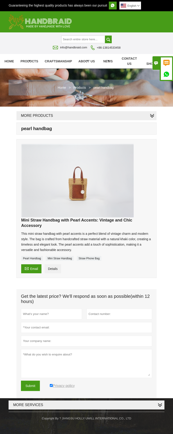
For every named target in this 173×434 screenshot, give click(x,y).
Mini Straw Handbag (60, 258)
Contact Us (129, 61)
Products (29, 61)
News (108, 61)
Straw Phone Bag (89, 258)
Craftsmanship (58, 61)
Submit (30, 386)
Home (9, 61)
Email (31, 268)
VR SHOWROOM (156, 61)
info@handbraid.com (73, 47)
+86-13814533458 (109, 47)
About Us (86, 61)
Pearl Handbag (32, 258)
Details (53, 269)
